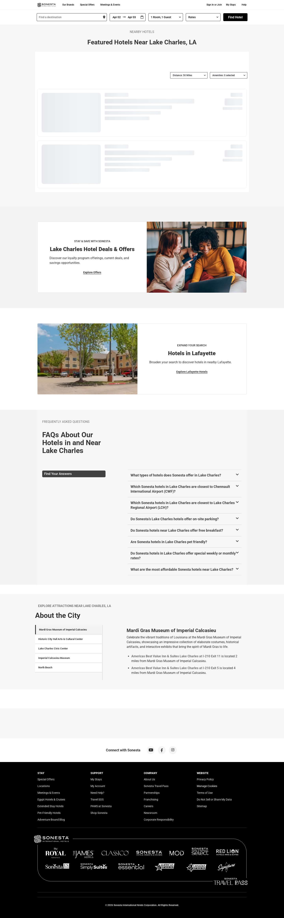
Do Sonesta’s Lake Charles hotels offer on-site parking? (175, 519)
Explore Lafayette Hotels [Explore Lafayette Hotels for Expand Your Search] (191, 371)
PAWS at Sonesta (101, 806)
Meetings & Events (110, 4)
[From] (116, 17)
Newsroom (150, 812)
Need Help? (97, 792)
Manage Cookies (207, 786)
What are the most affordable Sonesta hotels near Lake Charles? (182, 569)
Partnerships (152, 792)
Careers (148, 806)
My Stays (231, 4)
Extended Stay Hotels (50, 806)
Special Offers (87, 4)
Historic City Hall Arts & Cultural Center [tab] (60, 639)
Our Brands (68, 4)
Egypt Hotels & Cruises (51, 799)
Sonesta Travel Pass (156, 786)
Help (244, 4)
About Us (149, 779)
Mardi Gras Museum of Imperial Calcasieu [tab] (63, 629)
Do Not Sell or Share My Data (214, 799)
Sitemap (202, 806)
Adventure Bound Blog (51, 819)
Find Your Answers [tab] (58, 474)
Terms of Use (205, 792)
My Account (98, 786)
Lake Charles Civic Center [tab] (53, 648)
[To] (132, 17)
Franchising (151, 799)
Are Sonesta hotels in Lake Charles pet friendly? (169, 542)
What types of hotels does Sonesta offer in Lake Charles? (176, 475)
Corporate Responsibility (159, 819)
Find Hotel (235, 17)
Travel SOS (97, 799)
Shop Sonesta (99, 812)
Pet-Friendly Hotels (49, 812)
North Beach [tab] (45, 667)
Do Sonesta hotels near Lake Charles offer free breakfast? (177, 530)
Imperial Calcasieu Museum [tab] (54, 658)
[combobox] (72, 17)
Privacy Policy (205, 779)
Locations (43, 786)
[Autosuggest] (72, 17)
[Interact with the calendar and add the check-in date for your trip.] (142, 17)
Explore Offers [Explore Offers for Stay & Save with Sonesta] (92, 272)
